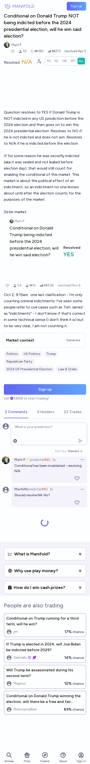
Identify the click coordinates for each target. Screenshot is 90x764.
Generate (73, 340)
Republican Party (19, 361)
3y (54, 460)
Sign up (76, 6)
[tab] (16, 412)
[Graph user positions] (39, 61)
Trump (51, 354)
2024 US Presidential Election (29, 369)
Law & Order (67, 369)
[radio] (49, 61)
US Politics (32, 354)
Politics (12, 354)
